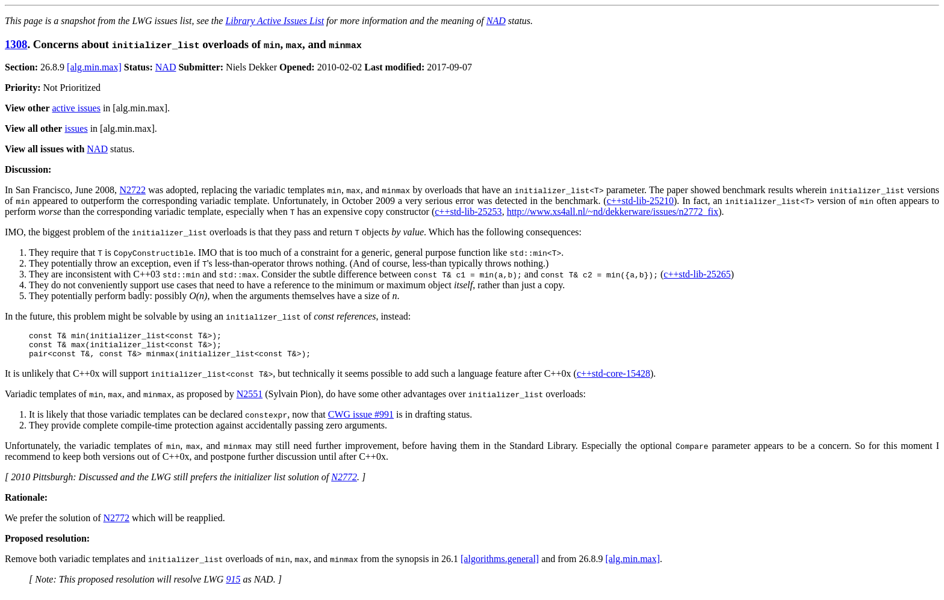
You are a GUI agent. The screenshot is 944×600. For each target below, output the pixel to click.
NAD (496, 21)
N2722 (132, 190)
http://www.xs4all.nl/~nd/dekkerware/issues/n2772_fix (613, 211)
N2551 (250, 399)
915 (233, 585)
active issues (76, 108)
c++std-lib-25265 (696, 274)
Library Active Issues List (274, 21)
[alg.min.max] (94, 67)
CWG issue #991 (361, 420)
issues (75, 128)
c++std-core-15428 (613, 379)
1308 (16, 44)
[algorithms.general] (500, 564)
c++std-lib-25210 (640, 201)
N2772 (344, 482)
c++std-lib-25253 (468, 211)
